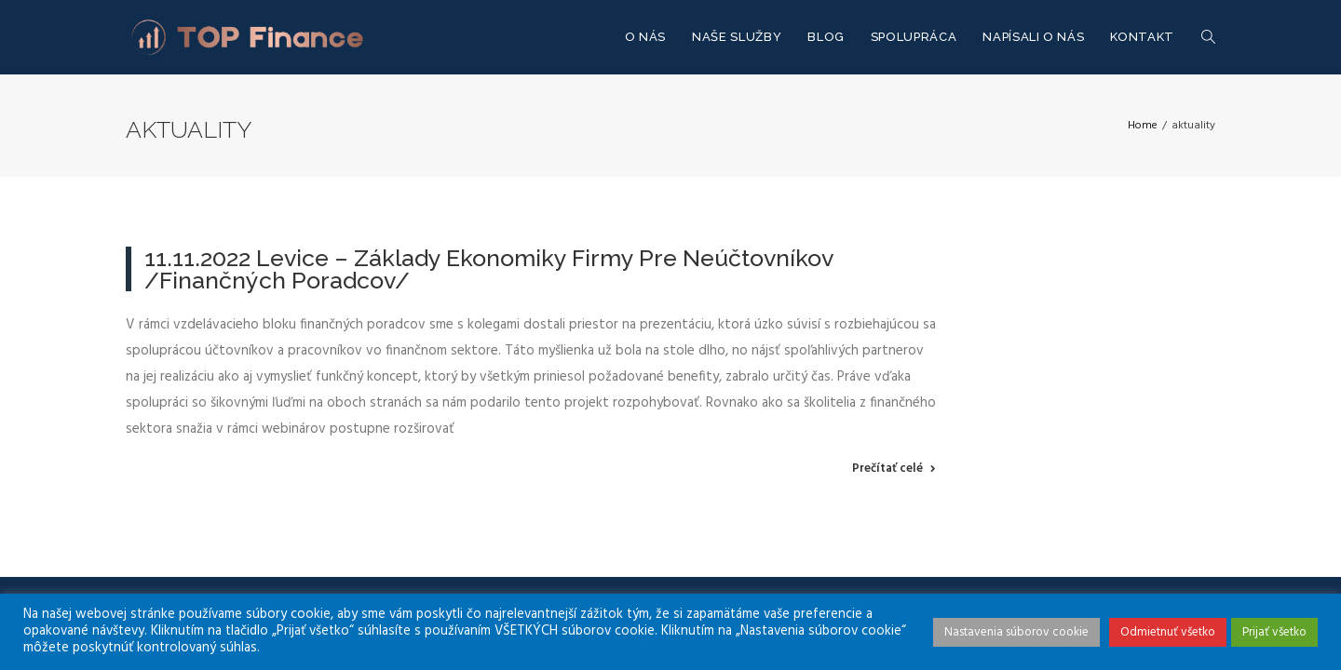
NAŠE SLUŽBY (736, 37)
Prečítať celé (887, 468)
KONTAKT (1142, 37)
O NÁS (645, 37)
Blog (826, 37)
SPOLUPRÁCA (914, 37)
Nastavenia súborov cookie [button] (1016, 632)
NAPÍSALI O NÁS (1033, 37)
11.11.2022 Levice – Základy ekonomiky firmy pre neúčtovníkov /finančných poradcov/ (488, 269)
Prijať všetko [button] (1274, 632)
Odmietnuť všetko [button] (1167, 632)
